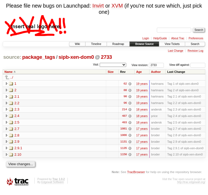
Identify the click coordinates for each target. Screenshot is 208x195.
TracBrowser (136, 172)
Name (9, 71)
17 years (142, 129)
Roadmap (118, 44)
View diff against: (187, 64)
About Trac (177, 38)
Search (195, 44)
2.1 (16, 97)
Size (110, 71)
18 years (142, 109)
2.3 (16, 110)
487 (124, 116)
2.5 (16, 123)
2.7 (16, 129)
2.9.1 (18, 149)
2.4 (16, 116)
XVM (117, 6)
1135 (123, 149)
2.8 (16, 136)
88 (125, 90)
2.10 (17, 155)
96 (125, 103)
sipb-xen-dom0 (76, 57)
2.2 (16, 103)
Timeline (96, 44)
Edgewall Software (52, 182)
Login (145, 38)
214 (124, 110)
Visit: (96, 64)
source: (12, 57)
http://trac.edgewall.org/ (191, 182)
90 (125, 97)
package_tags (38, 57)
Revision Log (195, 50)
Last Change (175, 50)
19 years (142, 83)
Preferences (196, 38)
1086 (123, 136)
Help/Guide (160, 38)
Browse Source (144, 44)
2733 (106, 57)
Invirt (98, 6)
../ (11, 77)
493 (124, 123)
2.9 (16, 142)
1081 (123, 129)
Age (139, 71)
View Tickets (172, 44)
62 (125, 84)
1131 (123, 142)
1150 (123, 155)
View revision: (140, 64)
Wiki (77, 44)
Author (156, 71)
